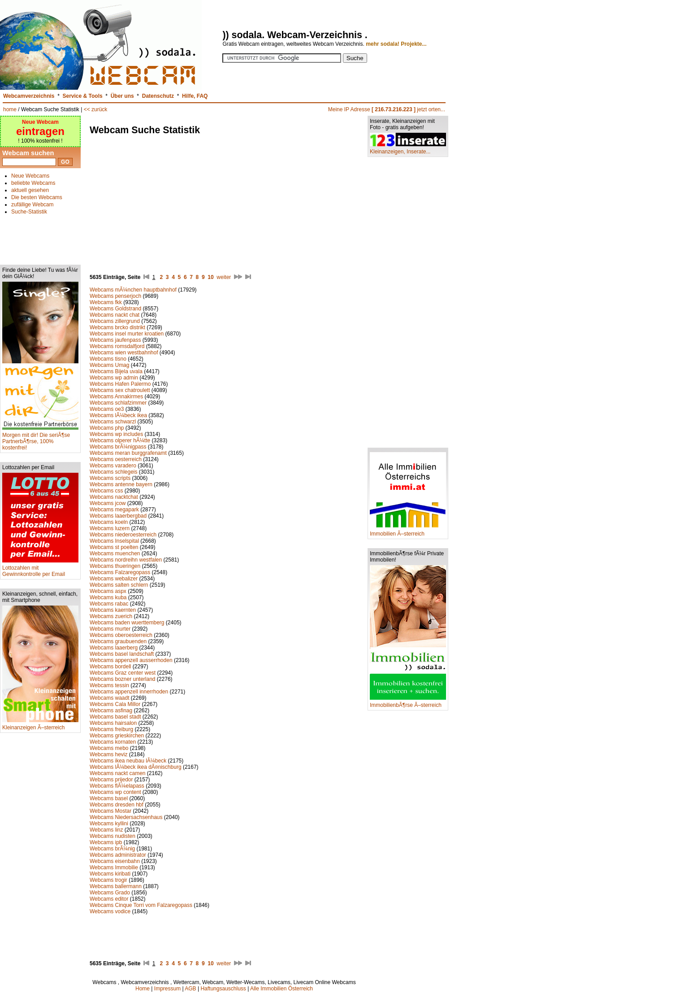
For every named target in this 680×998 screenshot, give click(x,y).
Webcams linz (106, 830)
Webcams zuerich (111, 616)
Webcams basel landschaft (122, 654)
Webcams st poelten (114, 547)
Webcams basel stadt (115, 717)
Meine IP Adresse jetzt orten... (386, 109)
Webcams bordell (110, 666)
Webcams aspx (108, 591)
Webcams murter (110, 629)
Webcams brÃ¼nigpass (118, 447)
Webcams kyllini (109, 823)
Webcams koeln (109, 522)
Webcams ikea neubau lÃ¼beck (128, 761)
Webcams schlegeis (114, 472)
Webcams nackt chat (114, 315)
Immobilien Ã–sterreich (408, 531)
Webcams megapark (114, 509)
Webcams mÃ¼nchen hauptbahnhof (133, 290)
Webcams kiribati (110, 874)
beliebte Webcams (33, 183)
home (10, 109)
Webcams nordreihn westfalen (126, 560)
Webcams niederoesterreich (123, 535)
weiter (224, 277)
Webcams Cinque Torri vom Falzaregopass (142, 905)
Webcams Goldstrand (116, 308)
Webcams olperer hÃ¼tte (120, 440)
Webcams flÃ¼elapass (117, 786)
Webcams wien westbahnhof (124, 352)
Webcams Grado (110, 892)
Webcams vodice (110, 911)
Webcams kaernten (113, 610)
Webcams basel (109, 798)
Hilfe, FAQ (195, 96)
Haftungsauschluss (223, 988)
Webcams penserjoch (115, 296)
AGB (190, 988)
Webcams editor (109, 899)
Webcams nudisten (112, 836)
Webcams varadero (113, 465)
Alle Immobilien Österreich (281, 988)
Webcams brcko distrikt (117, 327)
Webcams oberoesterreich (121, 635)
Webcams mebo (109, 748)
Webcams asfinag (111, 710)
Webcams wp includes (116, 434)
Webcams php (107, 428)
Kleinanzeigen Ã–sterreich (40, 725)
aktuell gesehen (30, 190)
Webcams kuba (108, 597)
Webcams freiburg (111, 729)
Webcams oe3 (107, 409)
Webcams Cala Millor (115, 704)
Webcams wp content (115, 792)
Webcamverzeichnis (29, 96)
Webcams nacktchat (114, 497)
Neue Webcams (30, 176)
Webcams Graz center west (123, 673)
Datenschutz (158, 96)
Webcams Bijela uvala (116, 371)
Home (142, 988)
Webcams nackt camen (118, 773)
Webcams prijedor (111, 779)
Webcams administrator (118, 855)
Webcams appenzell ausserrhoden (131, 660)
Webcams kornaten (113, 742)
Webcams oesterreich (116, 459)
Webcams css (106, 491)
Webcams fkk (106, 302)
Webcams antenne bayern (121, 484)
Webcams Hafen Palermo (120, 384)
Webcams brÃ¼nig (112, 848)
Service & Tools (83, 96)
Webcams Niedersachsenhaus (126, 817)
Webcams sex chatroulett (120, 390)
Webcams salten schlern (119, 585)
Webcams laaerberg (114, 648)
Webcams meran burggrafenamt (128, 453)
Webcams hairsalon (113, 723)
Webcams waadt (109, 698)
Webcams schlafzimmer (118, 403)
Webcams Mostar (110, 811)
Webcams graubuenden (118, 641)
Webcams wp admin (114, 378)
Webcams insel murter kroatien (127, 334)
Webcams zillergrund (115, 321)
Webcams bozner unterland (123, 679)
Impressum (167, 988)
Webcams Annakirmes (116, 396)
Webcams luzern (110, 528)
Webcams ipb (106, 842)
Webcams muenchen (115, 553)
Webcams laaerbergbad (118, 516)
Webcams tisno (108, 359)
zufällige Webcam (32, 204)
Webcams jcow (108, 503)
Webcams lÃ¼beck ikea (118, 415)
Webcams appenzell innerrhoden (129, 692)
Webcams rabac (109, 604)
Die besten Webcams (36, 197)
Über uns (122, 96)
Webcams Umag (109, 365)
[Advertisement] (40, 236)
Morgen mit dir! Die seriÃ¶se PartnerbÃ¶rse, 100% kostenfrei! (40, 439)
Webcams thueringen (115, 566)
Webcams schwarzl (113, 421)
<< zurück (96, 109)
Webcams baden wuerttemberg (127, 622)
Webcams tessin (109, 685)
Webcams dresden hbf (116, 805)
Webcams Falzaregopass (120, 572)
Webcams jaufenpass (115, 340)
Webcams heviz (108, 754)
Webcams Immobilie (114, 867)
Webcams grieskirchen (117, 735)
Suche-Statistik (29, 212)
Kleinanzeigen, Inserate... (408, 149)
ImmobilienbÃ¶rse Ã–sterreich (408, 702)
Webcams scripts (110, 478)
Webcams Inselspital (114, 541)
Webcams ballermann (116, 886)
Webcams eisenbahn (115, 861)
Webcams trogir (108, 880)
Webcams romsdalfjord (117, 346)
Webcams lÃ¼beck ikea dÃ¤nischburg (136, 767)
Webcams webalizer (114, 578)
